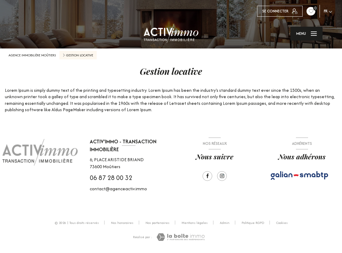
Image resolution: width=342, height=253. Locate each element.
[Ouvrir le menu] (306, 34)
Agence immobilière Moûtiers (32, 55)
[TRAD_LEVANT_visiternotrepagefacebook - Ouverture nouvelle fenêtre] (207, 176)
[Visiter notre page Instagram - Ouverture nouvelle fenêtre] (222, 176)
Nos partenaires (157, 222)
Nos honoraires (122, 222)
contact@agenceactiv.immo (118, 188)
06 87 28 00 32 (111, 177)
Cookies (282, 223)
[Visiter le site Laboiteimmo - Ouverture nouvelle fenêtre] (180, 237)
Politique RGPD (253, 222)
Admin (225, 222)
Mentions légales (195, 222)
